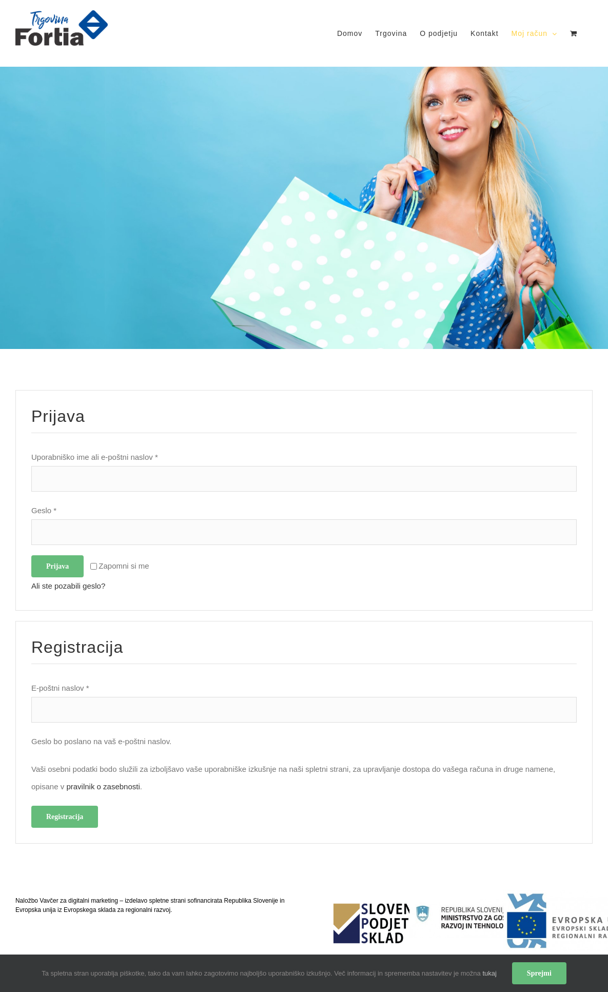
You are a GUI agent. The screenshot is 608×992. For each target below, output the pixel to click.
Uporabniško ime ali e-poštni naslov (94, 457)
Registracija (64, 817)
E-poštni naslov (60, 688)
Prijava (57, 566)
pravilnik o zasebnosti (103, 786)
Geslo (43, 510)
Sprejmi (539, 973)
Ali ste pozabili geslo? (68, 585)
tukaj (489, 973)
